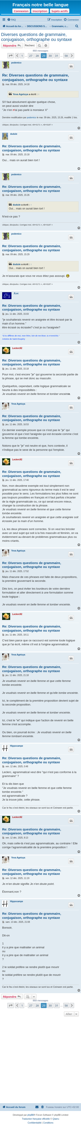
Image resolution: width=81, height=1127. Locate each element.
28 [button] (37, 56)
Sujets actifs (59, 11)
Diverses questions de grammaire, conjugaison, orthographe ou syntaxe (36, 37)
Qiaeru (55, 1119)
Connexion (21, 11)
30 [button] (50, 56)
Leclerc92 (17, 348)
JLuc (16, 293)
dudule (13, 134)
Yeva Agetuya (20, 94)
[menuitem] (11, 19)
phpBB (30, 1115)
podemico (16, 63)
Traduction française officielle (36, 1119)
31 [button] (56, 56)
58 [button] (66, 56)
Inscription (40, 11)
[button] (10, 55)
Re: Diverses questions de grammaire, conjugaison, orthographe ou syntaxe (35, 77)
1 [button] (22, 56)
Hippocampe (16, 746)
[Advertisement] (40, 1060)
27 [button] (30, 56)
